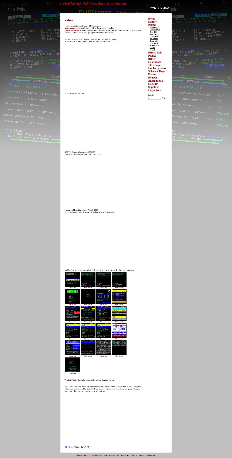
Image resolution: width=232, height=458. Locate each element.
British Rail (155, 52)
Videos (152, 48)
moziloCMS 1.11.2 (84, 455)
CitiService (154, 36)
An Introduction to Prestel (75, 28)
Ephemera (154, 43)
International (156, 80)
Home (151, 18)
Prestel (152, 24)
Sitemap (95, 455)
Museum (153, 83)
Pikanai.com (150, 455)
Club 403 (153, 32)
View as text (72, 287)
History (152, 21)
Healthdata (154, 61)
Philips (152, 55)
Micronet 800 (155, 30)
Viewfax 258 (154, 34)
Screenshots (154, 45)
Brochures (154, 39)
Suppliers (153, 86)
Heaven (152, 77)
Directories (154, 41)
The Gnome (155, 65)
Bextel (151, 58)
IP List (152, 50)
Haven (152, 74)
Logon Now (155, 90)
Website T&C (114, 455)
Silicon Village (156, 71)
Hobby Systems (157, 68)
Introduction (154, 28)
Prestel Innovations (72, 30)
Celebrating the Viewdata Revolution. (93, 3)
